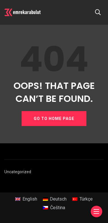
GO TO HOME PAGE (54, 118)
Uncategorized (17, 171)
